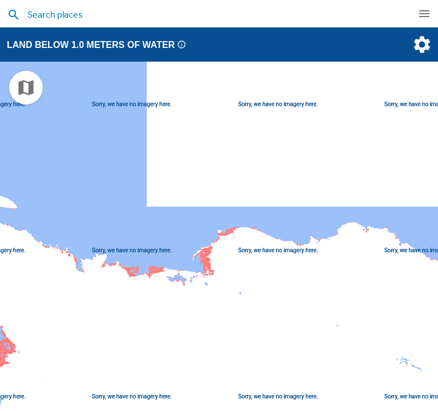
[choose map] (26, 87)
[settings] (421, 44)
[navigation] (424, 13)
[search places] (196, 14)
